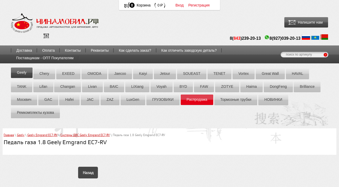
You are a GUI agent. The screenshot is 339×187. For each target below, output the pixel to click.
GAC (48, 99)
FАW (204, 86)
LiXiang (137, 86)
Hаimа (251, 86)
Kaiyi (143, 73)
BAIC (114, 86)
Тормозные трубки (235, 99)
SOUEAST (191, 73)
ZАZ (109, 99)
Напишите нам (310, 22)
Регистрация (199, 5)
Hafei (69, 99)
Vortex (243, 73)
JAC (90, 99)
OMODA (94, 73)
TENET (219, 73)
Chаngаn (67, 86)
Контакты (72, 50)
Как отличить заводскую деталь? (189, 50)
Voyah (161, 86)
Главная (9, 135)
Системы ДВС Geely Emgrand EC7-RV (85, 135)
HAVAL (297, 73)
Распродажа (197, 99)
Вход (179, 5)
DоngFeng (278, 86)
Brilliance (307, 86)
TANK (21, 86)
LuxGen (133, 99)
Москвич (24, 99)
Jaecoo (120, 73)
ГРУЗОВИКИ (163, 99)
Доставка (24, 50)
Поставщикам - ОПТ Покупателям (45, 58)
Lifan (43, 86)
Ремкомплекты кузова (35, 112)
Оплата (48, 50)
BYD (183, 86)
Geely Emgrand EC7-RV (42, 135)
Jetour (165, 73)
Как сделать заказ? (135, 50)
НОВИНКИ (273, 99)
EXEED (68, 73)
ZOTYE (227, 86)
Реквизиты (100, 50)
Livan (92, 86)
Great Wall (270, 73)
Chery (44, 73)
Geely (22, 72)
